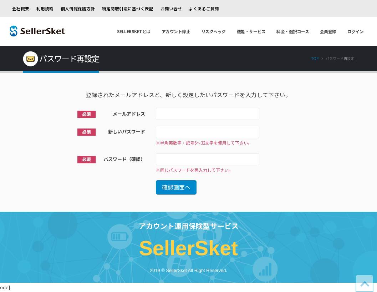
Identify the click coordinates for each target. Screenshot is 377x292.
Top (315, 58)
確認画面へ (176, 187)
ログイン (355, 31)
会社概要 (20, 8)
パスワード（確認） (124, 159)
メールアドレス (129, 113)
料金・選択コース (292, 31)
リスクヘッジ (213, 31)
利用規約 (45, 8)
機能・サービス (251, 31)
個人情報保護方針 (78, 8)
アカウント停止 (176, 31)
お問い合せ (171, 8)
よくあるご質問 (204, 8)
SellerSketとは (134, 31)
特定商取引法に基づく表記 (127, 8)
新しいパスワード (126, 131)
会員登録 (328, 31)
